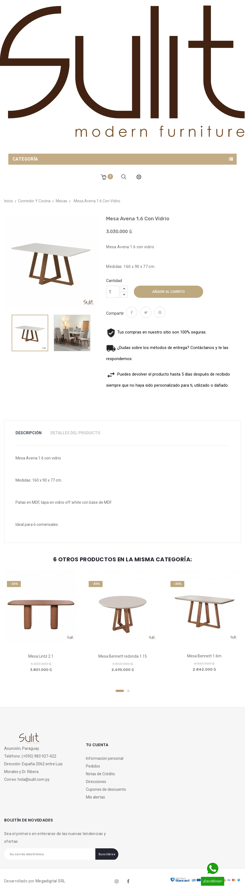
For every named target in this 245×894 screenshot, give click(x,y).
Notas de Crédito (100, 774)
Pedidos (93, 766)
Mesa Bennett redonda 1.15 (122, 656)
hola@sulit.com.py (34, 779)
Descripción (29, 433)
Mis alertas (95, 797)
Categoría (25, 159)
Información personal (104, 758)
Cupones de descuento (106, 789)
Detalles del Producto (75, 433)
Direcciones (96, 781)
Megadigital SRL (50, 881)
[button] (103, 177)
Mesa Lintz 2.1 (40, 656)
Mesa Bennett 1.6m (204, 656)
